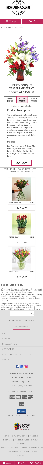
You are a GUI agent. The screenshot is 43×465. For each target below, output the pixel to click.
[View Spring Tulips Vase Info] (21, 258)
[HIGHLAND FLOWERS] (21, 15)
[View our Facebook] (17, 367)
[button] (21, 411)
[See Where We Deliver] (21, 327)
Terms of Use (22, 456)
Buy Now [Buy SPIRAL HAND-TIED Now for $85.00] (21, 207)
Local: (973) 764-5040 (21, 385)
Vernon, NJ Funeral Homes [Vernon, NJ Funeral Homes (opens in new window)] (16, 436)
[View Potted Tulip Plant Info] (21, 224)
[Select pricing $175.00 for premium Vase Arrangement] (34, 100)
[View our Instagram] (26, 367)
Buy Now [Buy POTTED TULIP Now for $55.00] (21, 242)
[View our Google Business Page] (21, 367)
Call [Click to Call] (7, 462)
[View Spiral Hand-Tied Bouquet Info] (21, 189)
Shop (11, 21)
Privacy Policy (11, 452)
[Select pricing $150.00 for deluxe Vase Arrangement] (22, 100)
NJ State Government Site (31, 448)
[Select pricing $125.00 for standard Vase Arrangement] (10, 100)
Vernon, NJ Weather (9, 448)
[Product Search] (22, 313)
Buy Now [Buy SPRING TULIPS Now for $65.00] (21, 277)
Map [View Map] (21, 462)
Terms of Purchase (28, 452)
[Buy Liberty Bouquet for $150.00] (21, 163)
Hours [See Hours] (35, 462)
